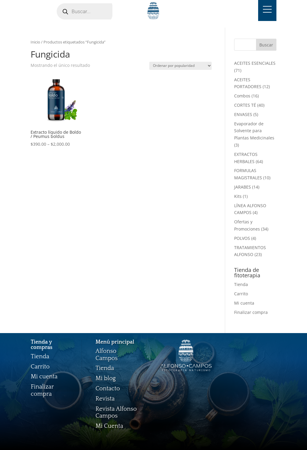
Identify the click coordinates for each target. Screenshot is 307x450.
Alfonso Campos (106, 355)
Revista (105, 398)
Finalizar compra (251, 312)
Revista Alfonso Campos (116, 412)
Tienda (241, 284)
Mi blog (105, 378)
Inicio (35, 42)
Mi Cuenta (109, 426)
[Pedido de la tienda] (180, 66)
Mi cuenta (244, 303)
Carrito (241, 294)
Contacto (107, 388)
